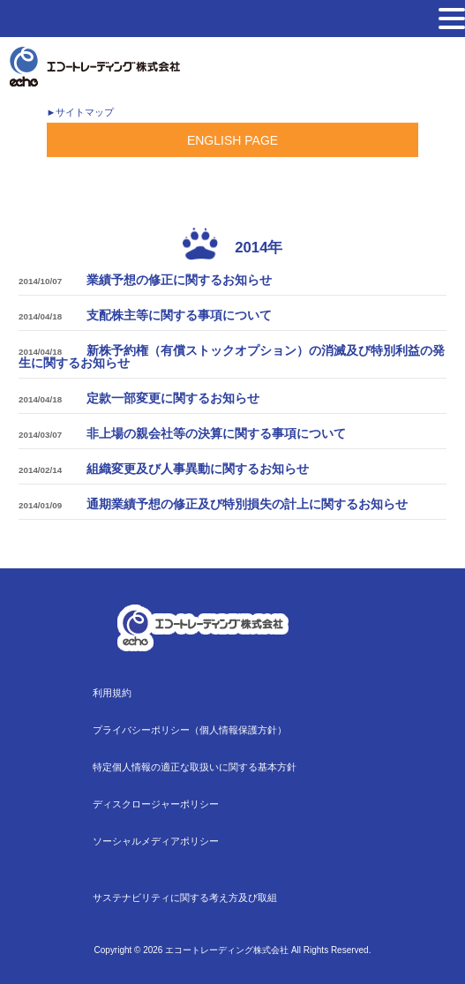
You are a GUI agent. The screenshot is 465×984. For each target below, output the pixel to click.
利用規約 (112, 692)
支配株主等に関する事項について (179, 315)
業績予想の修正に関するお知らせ (179, 280)
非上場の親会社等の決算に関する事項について (216, 433)
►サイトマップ (80, 112)
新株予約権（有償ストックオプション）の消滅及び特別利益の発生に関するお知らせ (232, 356)
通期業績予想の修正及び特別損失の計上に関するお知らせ (247, 504)
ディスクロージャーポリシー (156, 804)
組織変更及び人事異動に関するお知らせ (197, 469)
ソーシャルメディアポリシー (156, 841)
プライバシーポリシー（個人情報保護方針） (190, 730)
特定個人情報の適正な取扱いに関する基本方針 (194, 767)
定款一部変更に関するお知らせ (172, 398)
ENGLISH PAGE (232, 140)
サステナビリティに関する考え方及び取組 (185, 897)
